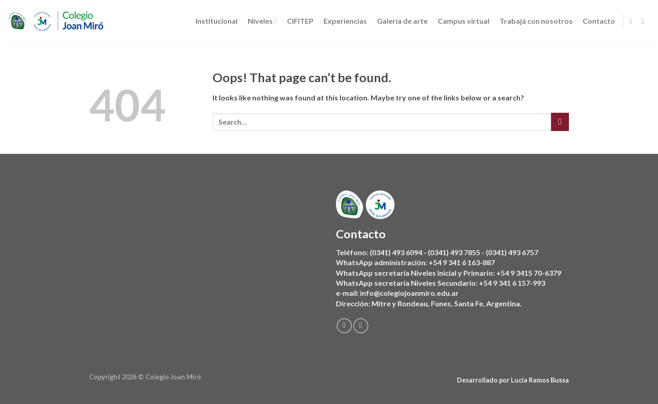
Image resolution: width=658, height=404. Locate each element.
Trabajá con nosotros (536, 20)
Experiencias (345, 20)
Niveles (262, 21)
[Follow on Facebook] (633, 21)
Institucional (217, 20)
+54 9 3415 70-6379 (528, 272)
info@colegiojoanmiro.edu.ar (409, 293)
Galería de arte (402, 20)
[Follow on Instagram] (645, 21)
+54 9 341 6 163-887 (462, 262)
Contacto (599, 20)
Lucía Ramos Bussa (540, 380)
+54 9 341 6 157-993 (512, 282)
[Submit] (560, 122)
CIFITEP (300, 20)
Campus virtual (463, 20)
